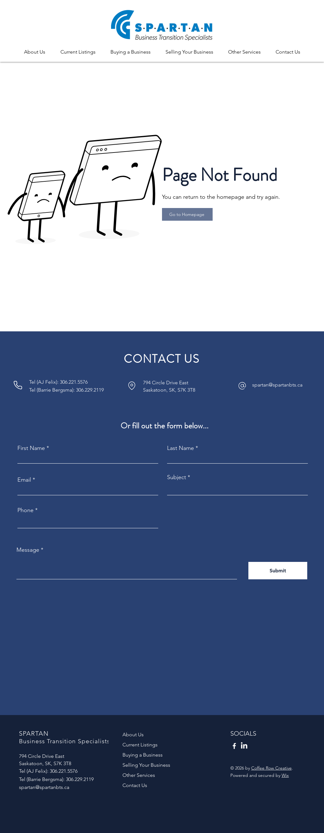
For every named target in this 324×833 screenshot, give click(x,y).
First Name (31, 448)
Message (27, 550)
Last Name (180, 448)
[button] (34, 49)
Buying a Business (142, 755)
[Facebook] (234, 746)
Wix (285, 775)
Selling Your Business (146, 765)
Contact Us (134, 785)
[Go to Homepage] (187, 214)
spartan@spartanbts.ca (277, 385)
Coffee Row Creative (271, 768)
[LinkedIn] (244, 746)
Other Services (138, 775)
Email (24, 480)
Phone (25, 510)
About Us (133, 735)
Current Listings (140, 745)
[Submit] (277, 570)
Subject (176, 477)
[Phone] (17, 385)
